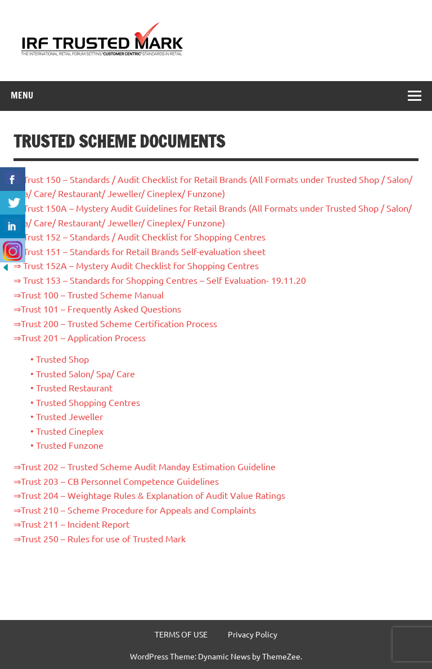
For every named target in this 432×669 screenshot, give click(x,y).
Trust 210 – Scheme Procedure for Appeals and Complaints (138, 509)
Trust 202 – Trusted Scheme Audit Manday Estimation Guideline (148, 466)
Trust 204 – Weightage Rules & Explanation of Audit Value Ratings (153, 495)
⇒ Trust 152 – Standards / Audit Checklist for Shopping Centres (140, 236)
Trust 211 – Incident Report (75, 523)
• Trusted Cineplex (67, 430)
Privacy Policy (252, 634)
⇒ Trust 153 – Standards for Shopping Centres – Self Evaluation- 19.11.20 (160, 280)
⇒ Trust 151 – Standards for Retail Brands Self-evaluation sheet (140, 251)
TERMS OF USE (181, 634)
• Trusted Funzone (67, 445)
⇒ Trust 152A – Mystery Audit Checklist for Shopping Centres (136, 265)
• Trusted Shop (59, 358)
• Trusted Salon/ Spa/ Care (82, 373)
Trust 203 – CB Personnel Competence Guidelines (120, 481)
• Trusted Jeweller (66, 416)
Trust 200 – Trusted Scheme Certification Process (119, 323)
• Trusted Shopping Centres (85, 402)
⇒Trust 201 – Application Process (80, 337)
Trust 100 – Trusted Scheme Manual (92, 294)
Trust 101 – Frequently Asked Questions (101, 308)
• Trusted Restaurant (71, 387)
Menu (22, 95)
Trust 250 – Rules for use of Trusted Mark (103, 538)
